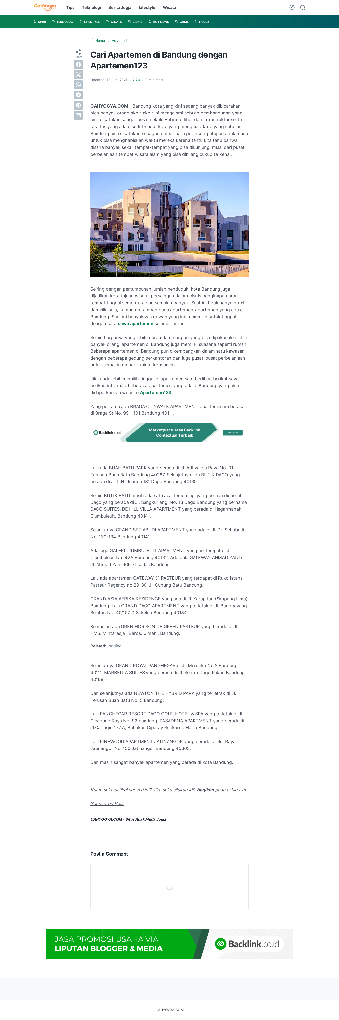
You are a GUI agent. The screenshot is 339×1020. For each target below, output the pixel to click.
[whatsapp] (78, 84)
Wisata (169, 7)
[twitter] (78, 74)
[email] (78, 115)
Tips (70, 7)
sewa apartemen (135, 323)
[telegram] (78, 95)
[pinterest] (78, 105)
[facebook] (78, 64)
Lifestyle (147, 7)
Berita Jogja (119, 7)
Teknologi (91, 7)
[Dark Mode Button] (292, 7)
